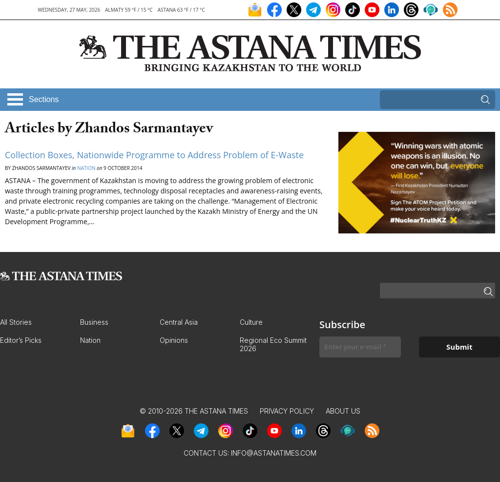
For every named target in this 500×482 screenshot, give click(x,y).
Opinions (174, 340)
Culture (251, 322)
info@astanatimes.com (273, 453)
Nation (86, 168)
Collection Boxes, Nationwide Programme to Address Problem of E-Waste (154, 155)
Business (94, 322)
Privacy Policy (287, 411)
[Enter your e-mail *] (360, 346)
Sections (44, 99)
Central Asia (179, 322)
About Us (343, 411)
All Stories (16, 322)
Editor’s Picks (21, 340)
